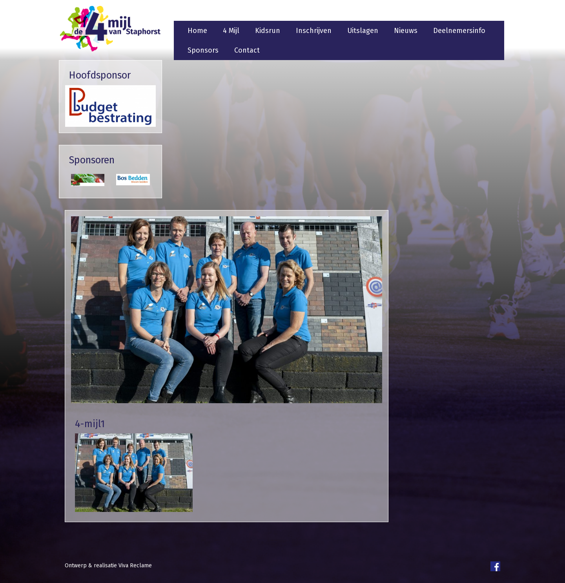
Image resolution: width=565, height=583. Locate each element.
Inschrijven (314, 30)
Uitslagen (362, 30)
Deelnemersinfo (459, 30)
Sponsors (203, 50)
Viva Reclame (135, 565)
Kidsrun (267, 30)
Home (197, 30)
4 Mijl (231, 30)
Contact (247, 50)
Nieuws (405, 30)
